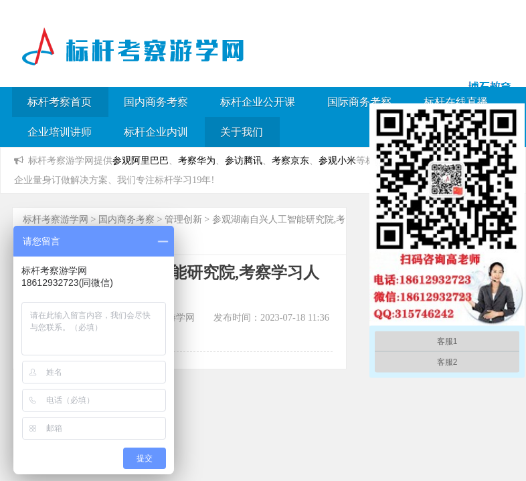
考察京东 (290, 160)
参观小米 (337, 160)
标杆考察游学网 (55, 219)
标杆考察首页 (59, 102)
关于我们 (241, 132)
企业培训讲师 (59, 132)
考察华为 (196, 160)
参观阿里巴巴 (140, 160)
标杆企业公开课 (257, 102)
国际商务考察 (359, 102)
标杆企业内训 (156, 132)
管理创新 (183, 219)
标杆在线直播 (456, 102)
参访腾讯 (243, 160)
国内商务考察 (156, 102)
